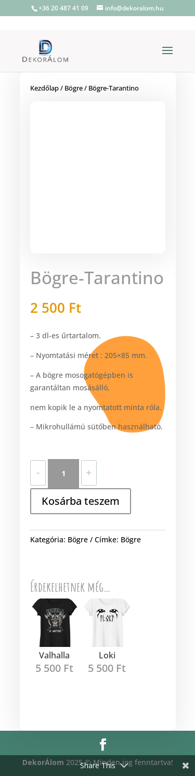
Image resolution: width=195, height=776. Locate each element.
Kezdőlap (44, 88)
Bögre (73, 88)
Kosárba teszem (81, 501)
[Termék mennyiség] (63, 473)
